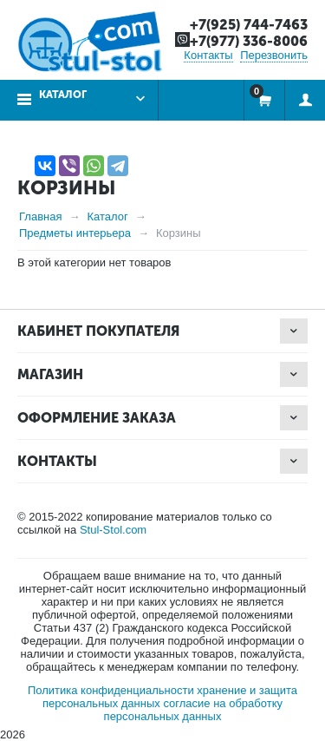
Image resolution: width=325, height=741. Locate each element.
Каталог (63, 95)
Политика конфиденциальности (111, 690)
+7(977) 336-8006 (249, 41)
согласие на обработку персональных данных (193, 710)
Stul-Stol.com (113, 529)
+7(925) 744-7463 (249, 24)
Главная (40, 216)
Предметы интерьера (75, 232)
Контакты (208, 55)
